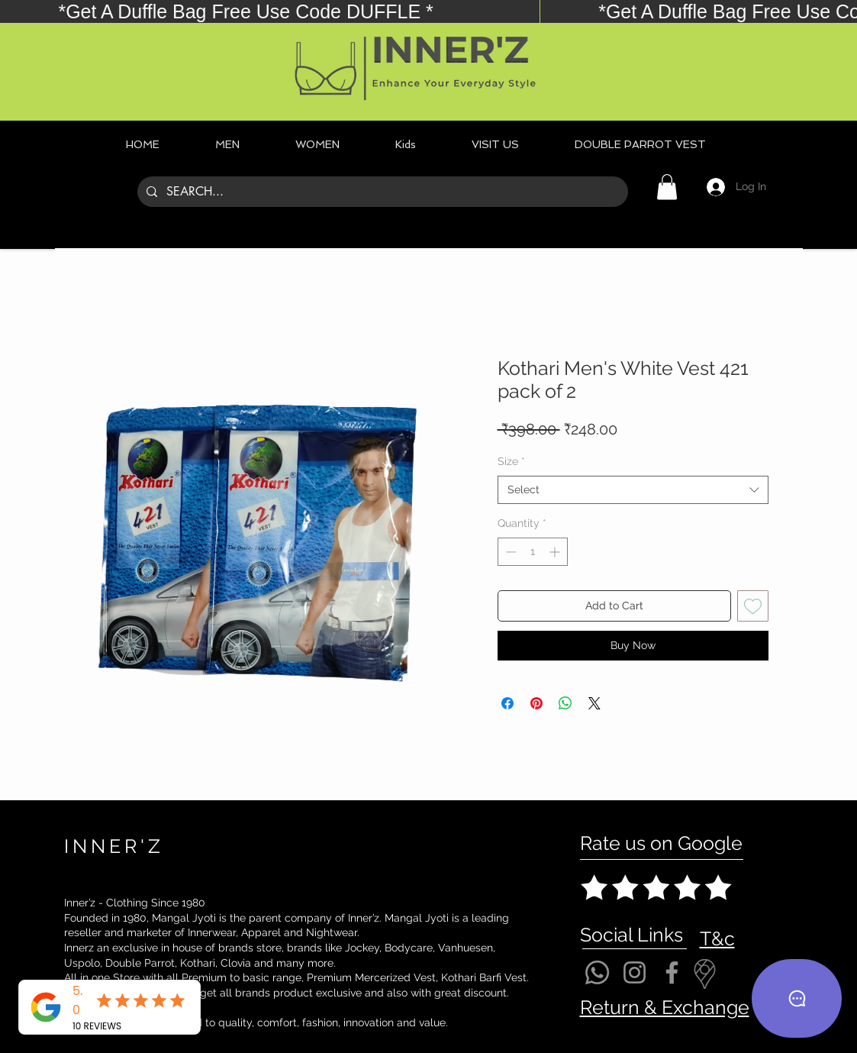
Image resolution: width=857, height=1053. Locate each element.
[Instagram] (634, 972)
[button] (667, 186)
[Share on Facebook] (507, 703)
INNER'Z (114, 846)
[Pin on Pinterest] (536, 703)
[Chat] (797, 998)
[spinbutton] (532, 551)
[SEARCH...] (381, 191)
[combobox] (633, 490)
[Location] (705, 974)
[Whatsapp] (597, 972)
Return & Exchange (664, 1007)
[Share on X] (594, 703)
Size (511, 461)
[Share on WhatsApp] (565, 703)
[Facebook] (672, 972)
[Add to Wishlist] (752, 606)
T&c (717, 938)
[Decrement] (509, 551)
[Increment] (555, 551)
